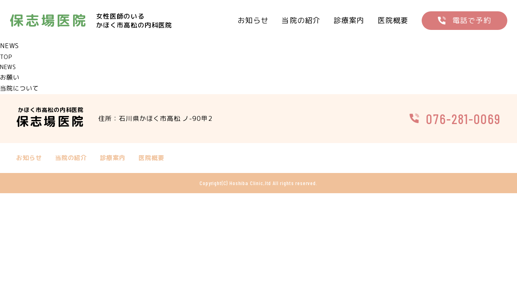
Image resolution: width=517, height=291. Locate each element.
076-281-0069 (463, 118)
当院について (20, 88)
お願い (10, 77)
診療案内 (349, 20)
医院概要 (393, 20)
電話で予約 (471, 20)
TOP (6, 57)
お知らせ (253, 20)
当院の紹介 (301, 20)
